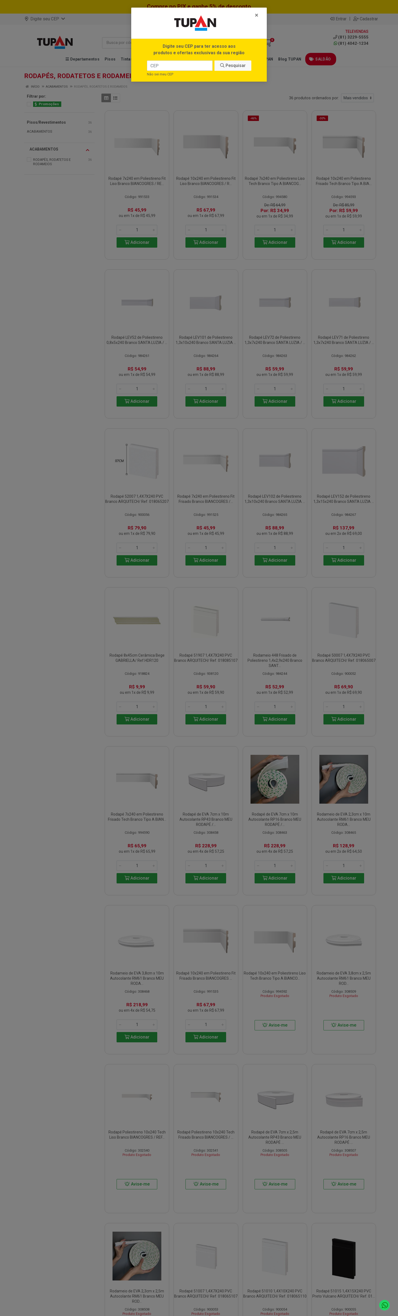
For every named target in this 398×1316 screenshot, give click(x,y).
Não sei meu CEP (160, 74)
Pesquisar (233, 65)
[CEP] (180, 65)
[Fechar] (257, 15)
